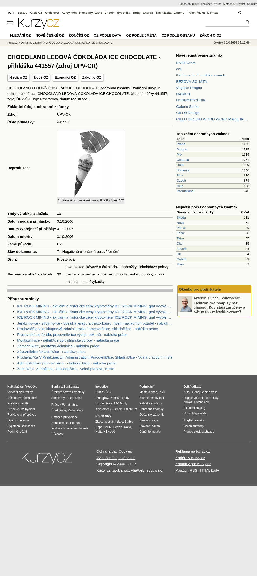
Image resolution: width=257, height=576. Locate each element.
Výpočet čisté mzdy (20, 392)
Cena (195, 392)
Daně (143, 431)
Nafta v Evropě (105, 431)
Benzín (117, 427)
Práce (191, 12)
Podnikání (146, 386)
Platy (79, 410)
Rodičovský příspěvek (21, 414)
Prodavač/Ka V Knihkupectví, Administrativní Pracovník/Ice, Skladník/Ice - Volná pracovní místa (94, 357)
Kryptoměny (103, 409)
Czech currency (194, 426)
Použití (181, 470)
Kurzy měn (69, 12)
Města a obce (148, 392)
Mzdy (123, 403)
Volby (187, 413)
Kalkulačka (164, 12)
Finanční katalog (194, 408)
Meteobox (229, 3)
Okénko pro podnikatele (200, 289)
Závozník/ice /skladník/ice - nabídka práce (51, 352)
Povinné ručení (17, 431)
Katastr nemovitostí (152, 398)
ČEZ (109, 392)
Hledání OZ (18, 77)
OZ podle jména (141, 35)
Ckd (179, 243)
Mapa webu (199, 413)
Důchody (57, 434)
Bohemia (183, 170)
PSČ (162, 392)
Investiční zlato (113, 421)
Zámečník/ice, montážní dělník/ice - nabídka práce (58, 346)
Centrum (183, 160)
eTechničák (201, 402)
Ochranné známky (31, 42)
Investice (101, 386)
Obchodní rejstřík (190, 3)
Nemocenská (60, 423)
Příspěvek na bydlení (21, 409)
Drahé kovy (103, 416)
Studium (252, 3)
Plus (180, 175)
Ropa (99, 427)
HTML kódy (209, 470)
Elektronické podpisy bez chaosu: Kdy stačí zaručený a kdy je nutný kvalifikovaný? (219, 307)
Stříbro (129, 421)
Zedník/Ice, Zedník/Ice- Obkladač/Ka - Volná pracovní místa (65, 369)
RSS (193, 470)
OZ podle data (107, 35)
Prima (181, 228)
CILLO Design (187, 113)
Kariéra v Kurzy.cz (190, 458)
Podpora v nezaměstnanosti (69, 428)
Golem (181, 259)
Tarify (136, 12)
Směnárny (58, 398)
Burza (99, 392)
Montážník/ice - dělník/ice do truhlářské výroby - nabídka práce (68, 340)
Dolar (78, 398)
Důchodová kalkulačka (22, 398)
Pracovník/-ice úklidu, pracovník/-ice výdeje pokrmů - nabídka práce (72, 334)
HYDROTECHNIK (191, 100)
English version (194, 420)
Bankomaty (71, 386)
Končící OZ (79, 35)
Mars (180, 264)
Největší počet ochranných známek (206, 207)
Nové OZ (41, 77)
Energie (148, 12)
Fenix (181, 233)
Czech (181, 180)
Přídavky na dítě (18, 403)
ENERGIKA (185, 63)
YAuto (217, 3)
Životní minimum (18, 420)
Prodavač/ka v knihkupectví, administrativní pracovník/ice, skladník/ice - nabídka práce (87, 329)
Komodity (86, 12)
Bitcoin (110, 12)
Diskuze (212, 12)
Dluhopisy (101, 398)
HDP (115, 403)
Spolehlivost (209, 392)
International (185, 191)
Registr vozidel (193, 398)
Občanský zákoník (152, 414)
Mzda (71, 410)
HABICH (183, 94)
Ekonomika (102, 403)
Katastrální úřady (151, 403)
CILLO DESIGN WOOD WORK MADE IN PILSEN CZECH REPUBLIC (213, 119)
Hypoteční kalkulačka (21, 426)
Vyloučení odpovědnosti (115, 458)
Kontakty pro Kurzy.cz (193, 464)
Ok (179, 254)
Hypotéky (123, 12)
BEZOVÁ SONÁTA (191, 81)
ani (178, 69)
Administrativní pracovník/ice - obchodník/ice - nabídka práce (66, 363)
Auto (187, 392)
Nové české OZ (50, 35)
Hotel (180, 165)
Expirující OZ (65, 77)
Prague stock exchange (199, 431)
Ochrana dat (106, 451)
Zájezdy (207, 3)
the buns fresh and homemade (201, 75)
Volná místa (70, 404)
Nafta (127, 427)
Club (180, 186)
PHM (108, 427)
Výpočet (31, 386)
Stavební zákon (150, 426)
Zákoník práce (149, 420)
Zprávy (22, 12)
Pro (179, 154)
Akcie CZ (36, 12)
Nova (180, 223)
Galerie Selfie (187, 106)
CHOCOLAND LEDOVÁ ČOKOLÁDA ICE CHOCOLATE (79, 42)
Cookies (125, 451)
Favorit (182, 248)
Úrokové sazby (60, 392)
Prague (182, 149)
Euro (70, 398)
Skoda (181, 217)
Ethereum (130, 409)
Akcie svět (52, 12)
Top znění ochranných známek (202, 134)
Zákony (179, 12)
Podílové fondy (119, 398)
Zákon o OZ (91, 77)
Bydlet (241, 3)
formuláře (154, 431)
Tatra (180, 238)
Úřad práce (58, 410)
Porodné (75, 423)
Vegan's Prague (189, 88)
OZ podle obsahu (178, 35)
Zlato (98, 12)
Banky (55, 386)
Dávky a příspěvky (64, 417)
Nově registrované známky (199, 55)
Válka (201, 12)
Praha (181, 144)
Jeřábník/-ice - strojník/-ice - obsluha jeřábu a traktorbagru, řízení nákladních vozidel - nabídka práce (95, 323)
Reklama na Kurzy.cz (192, 451)
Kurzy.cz (12, 42)
